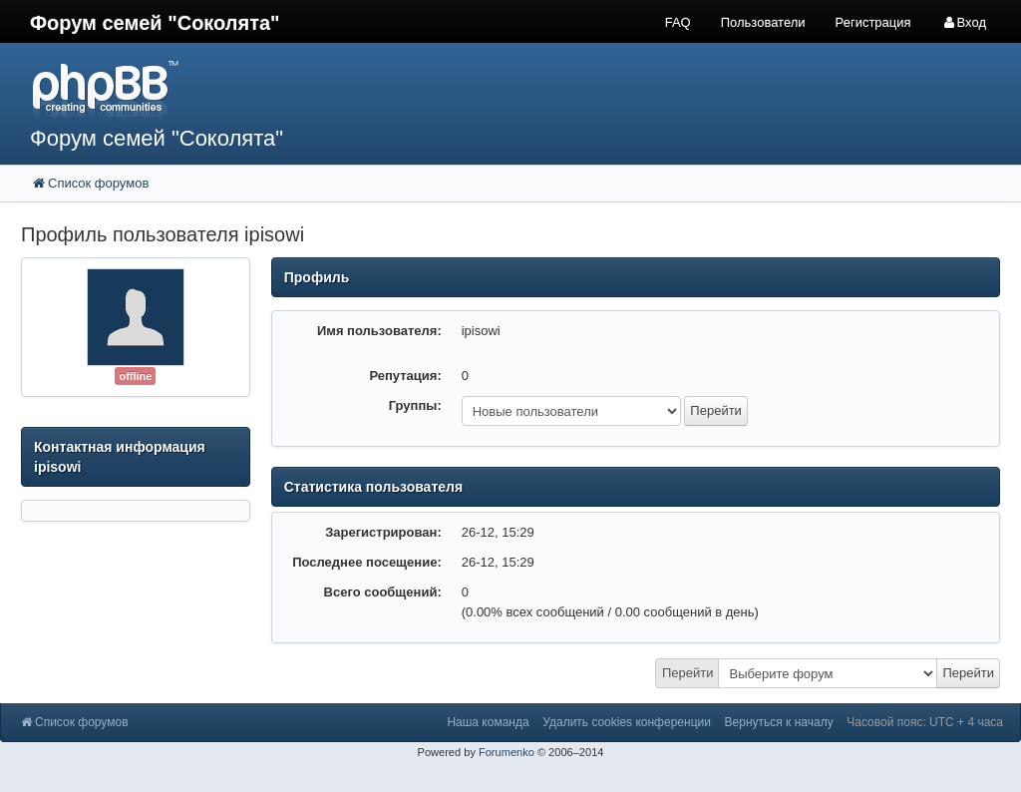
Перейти (688, 672)
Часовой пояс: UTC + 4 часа (925, 722)
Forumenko (506, 752)
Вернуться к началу (779, 722)
